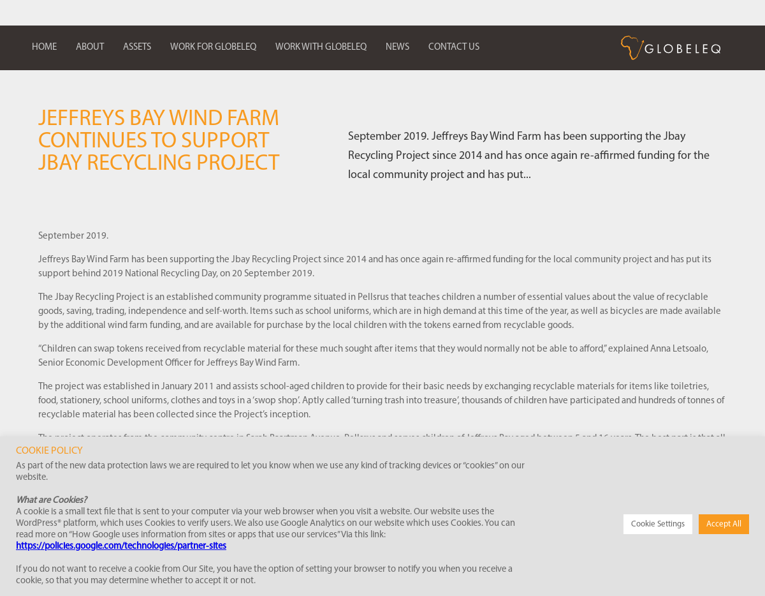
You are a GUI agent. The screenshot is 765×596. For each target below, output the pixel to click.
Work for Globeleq (213, 47)
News (397, 47)
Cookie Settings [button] (658, 524)
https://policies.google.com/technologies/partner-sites (121, 546)
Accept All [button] (723, 524)
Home (44, 47)
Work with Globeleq (321, 47)
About (90, 47)
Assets (137, 47)
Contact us (453, 47)
